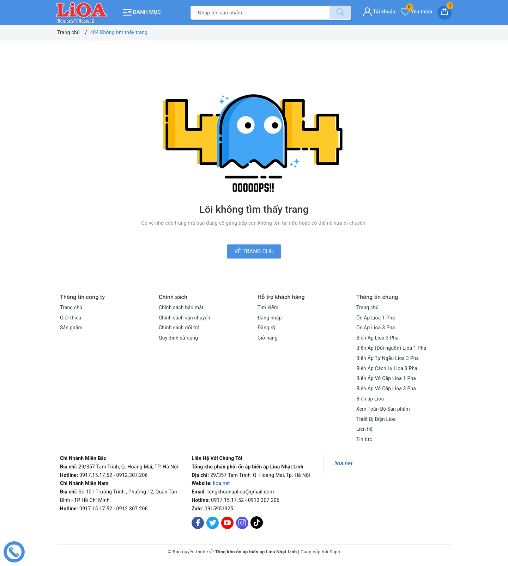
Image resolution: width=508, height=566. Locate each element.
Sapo (334, 551)
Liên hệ (364, 428)
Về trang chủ (253, 251)
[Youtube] (227, 522)
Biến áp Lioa (370, 398)
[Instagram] (242, 522)
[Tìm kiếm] (340, 12)
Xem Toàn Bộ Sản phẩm (383, 408)
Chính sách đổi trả (179, 327)
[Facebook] (198, 522)
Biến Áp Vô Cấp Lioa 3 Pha (386, 388)
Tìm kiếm (268, 307)
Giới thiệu (70, 317)
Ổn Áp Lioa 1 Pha (375, 317)
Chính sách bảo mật (181, 307)
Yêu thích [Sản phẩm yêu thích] (416, 11)
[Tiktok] (256, 527)
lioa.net (221, 483)
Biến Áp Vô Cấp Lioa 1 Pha (386, 378)
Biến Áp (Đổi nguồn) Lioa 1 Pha (391, 347)
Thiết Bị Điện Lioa (376, 419)
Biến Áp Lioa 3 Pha (377, 337)
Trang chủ (71, 307)
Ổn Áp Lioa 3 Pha (375, 327)
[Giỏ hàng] (444, 12)
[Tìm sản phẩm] (259, 12)
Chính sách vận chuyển (185, 317)
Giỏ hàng (268, 337)
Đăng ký (267, 327)
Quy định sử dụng (179, 337)
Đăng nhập (270, 317)
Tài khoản (379, 11)
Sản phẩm (71, 327)
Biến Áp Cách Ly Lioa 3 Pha (387, 368)
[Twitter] (212, 522)
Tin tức (364, 439)
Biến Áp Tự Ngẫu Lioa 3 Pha (387, 358)
